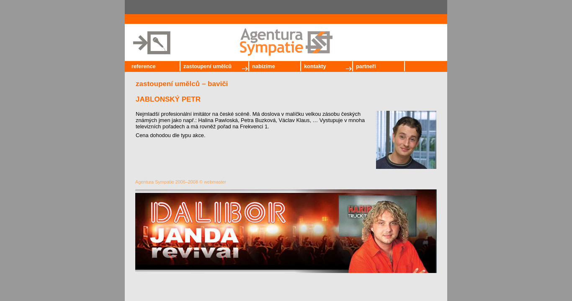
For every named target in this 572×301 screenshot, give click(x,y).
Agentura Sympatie (154, 181)
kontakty (315, 66)
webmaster (215, 181)
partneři (366, 66)
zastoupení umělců (207, 66)
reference (143, 66)
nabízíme (263, 66)
